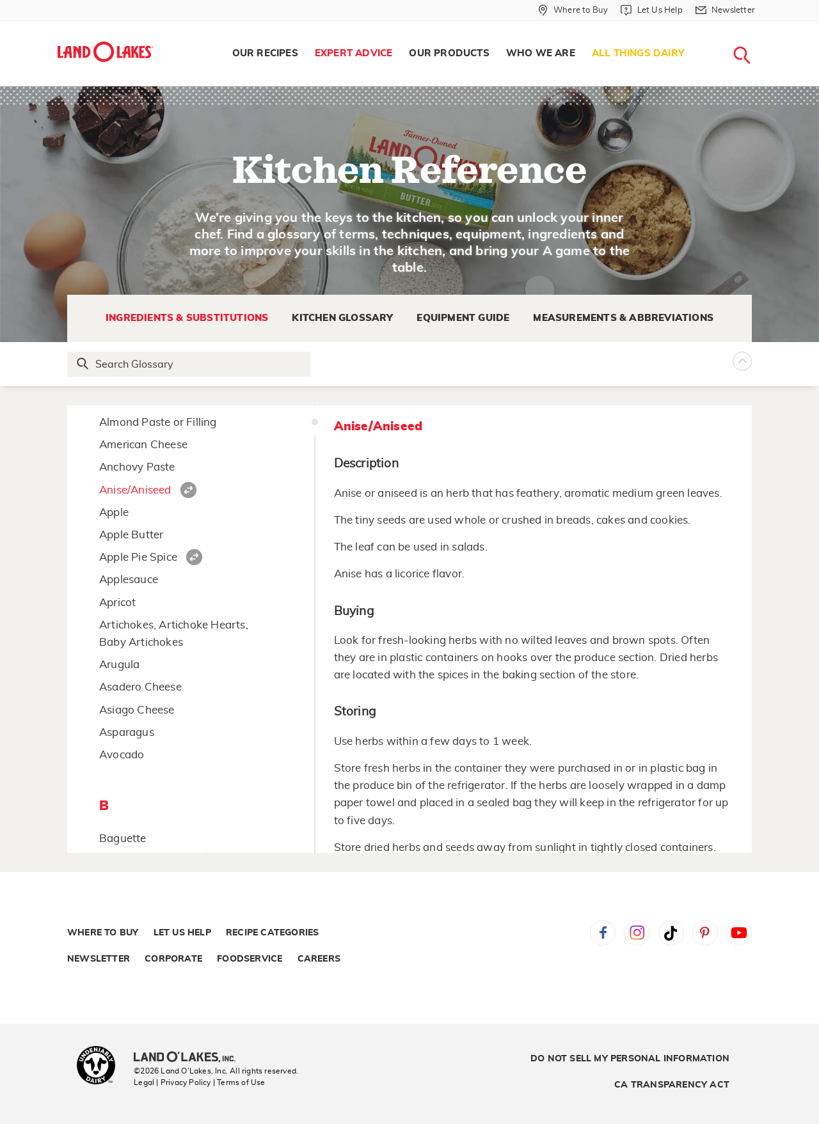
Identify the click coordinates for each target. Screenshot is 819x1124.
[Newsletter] (725, 10)
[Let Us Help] (651, 10)
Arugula (119, 664)
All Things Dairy (638, 53)
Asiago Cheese (137, 710)
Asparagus (126, 732)
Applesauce (128, 579)
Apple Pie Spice (138, 557)
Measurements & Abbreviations (623, 318)
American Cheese (143, 444)
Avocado (121, 754)
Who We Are (540, 53)
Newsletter (98, 959)
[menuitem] (265, 53)
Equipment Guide (463, 318)
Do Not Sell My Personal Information (629, 1058)
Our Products (449, 53)
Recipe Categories (272, 932)
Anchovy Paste (137, 467)
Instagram (636, 933)
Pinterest (705, 933)
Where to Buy (102, 932)
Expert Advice (354, 53)
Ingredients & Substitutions (187, 318)
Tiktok (671, 933)
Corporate (173, 959)
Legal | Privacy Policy (172, 1082)
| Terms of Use (239, 1082)
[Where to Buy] (573, 10)
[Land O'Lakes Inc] (190, 1058)
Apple (114, 512)
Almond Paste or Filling (158, 422)
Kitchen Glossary (342, 318)
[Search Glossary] (189, 364)
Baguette (123, 838)
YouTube (739, 933)
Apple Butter (131, 534)
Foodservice (249, 959)
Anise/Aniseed (135, 490)
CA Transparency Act (671, 1085)
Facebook (603, 933)
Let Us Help (182, 932)
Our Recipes (265, 53)
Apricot (117, 602)
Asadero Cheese (140, 687)
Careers (319, 959)
